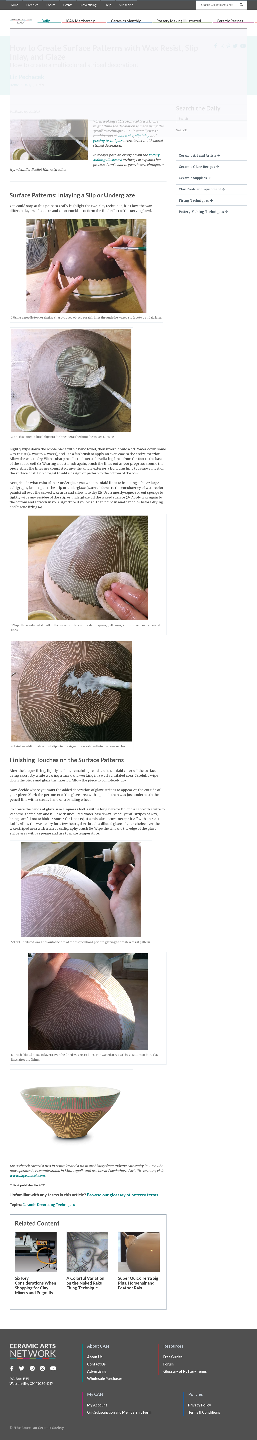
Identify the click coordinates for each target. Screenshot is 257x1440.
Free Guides (173, 1357)
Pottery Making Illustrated (166, 19)
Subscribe (126, 5)
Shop (242, 19)
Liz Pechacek (27, 76)
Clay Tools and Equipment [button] (202, 189)
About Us (95, 1357)
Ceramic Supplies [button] (195, 178)
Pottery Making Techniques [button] (203, 212)
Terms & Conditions (204, 1412)
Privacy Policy (199, 1405)
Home (14, 5)
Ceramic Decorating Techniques (48, 1205)
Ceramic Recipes (203, 19)
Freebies (32, 5)
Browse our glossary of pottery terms (122, 1194)
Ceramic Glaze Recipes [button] (199, 167)
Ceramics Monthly (127, 19)
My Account (97, 1405)
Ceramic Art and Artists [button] (199, 155)
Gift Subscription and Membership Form (119, 1412)
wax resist (125, 136)
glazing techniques (107, 141)
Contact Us (96, 1364)
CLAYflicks (227, 19)
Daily (74, 19)
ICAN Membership (96, 19)
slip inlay (142, 136)
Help (108, 5)
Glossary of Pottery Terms (185, 1371)
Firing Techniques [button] (196, 200)
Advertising (88, 5)
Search (181, 130)
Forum (50, 5)
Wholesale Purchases (105, 1378)
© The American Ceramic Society (37, 1428)
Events (67, 5)
